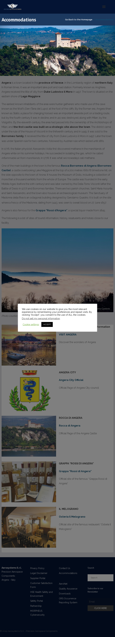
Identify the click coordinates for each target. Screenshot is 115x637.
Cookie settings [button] (31, 324)
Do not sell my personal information (41, 318)
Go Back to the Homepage (78, 19)
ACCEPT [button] (47, 324)
